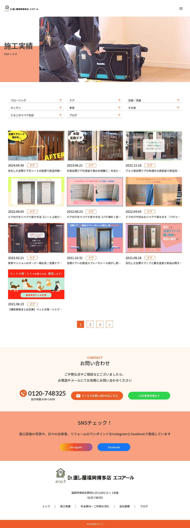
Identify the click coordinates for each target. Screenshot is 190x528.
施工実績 (65, 506)
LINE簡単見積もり (149, 396)
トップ (46, 506)
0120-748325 (43, 393)
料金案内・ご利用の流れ (95, 506)
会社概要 (124, 506)
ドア (72, 100)
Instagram (76, 447)
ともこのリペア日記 (22, 115)
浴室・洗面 (134, 100)
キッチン (16, 108)
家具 (72, 108)
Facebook (114, 447)
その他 (132, 108)
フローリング (18, 100)
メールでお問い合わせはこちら (97, 396)
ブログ (73, 115)
